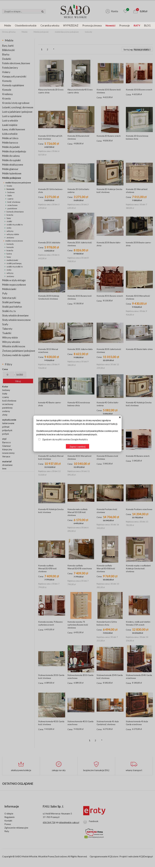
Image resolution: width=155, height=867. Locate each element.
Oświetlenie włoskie (25, 25)
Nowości (110, 25)
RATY (137, 25)
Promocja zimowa (92, 25)
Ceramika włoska (49, 25)
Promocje (124, 25)
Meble (7, 25)
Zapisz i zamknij (77, 446)
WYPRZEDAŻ (70, 25)
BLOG (147, 25)
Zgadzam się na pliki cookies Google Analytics (65, 439)
